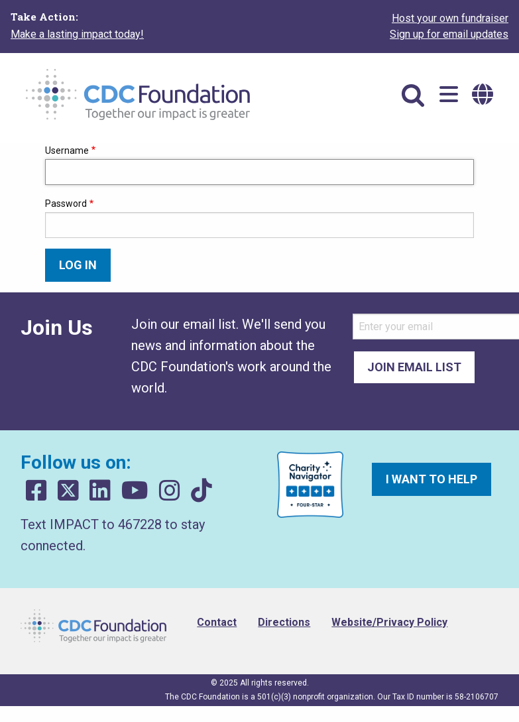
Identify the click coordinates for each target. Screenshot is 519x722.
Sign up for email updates (449, 34)
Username (67, 150)
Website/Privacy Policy (389, 622)
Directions (284, 622)
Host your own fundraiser (450, 18)
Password (66, 203)
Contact (217, 622)
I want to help (431, 479)
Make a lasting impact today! (77, 34)
